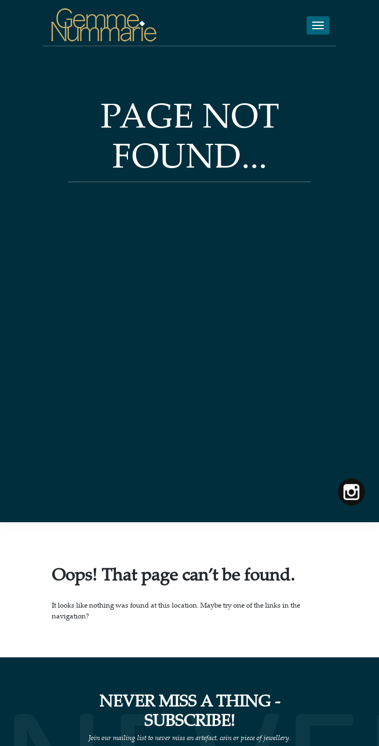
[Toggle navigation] (318, 25)
